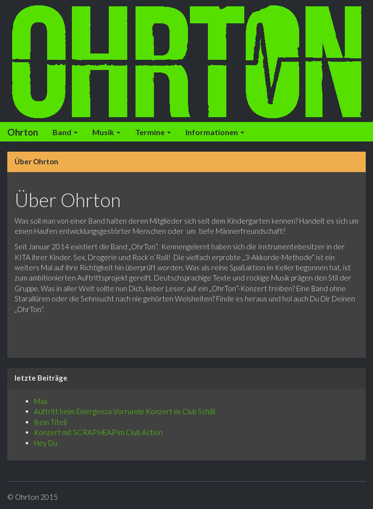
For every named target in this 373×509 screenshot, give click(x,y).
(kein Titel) (50, 422)
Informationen (215, 132)
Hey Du (45, 443)
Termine (153, 132)
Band (65, 132)
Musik (106, 132)
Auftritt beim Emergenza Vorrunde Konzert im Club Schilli (124, 411)
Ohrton (22, 132)
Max (41, 401)
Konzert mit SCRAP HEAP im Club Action (98, 432)
